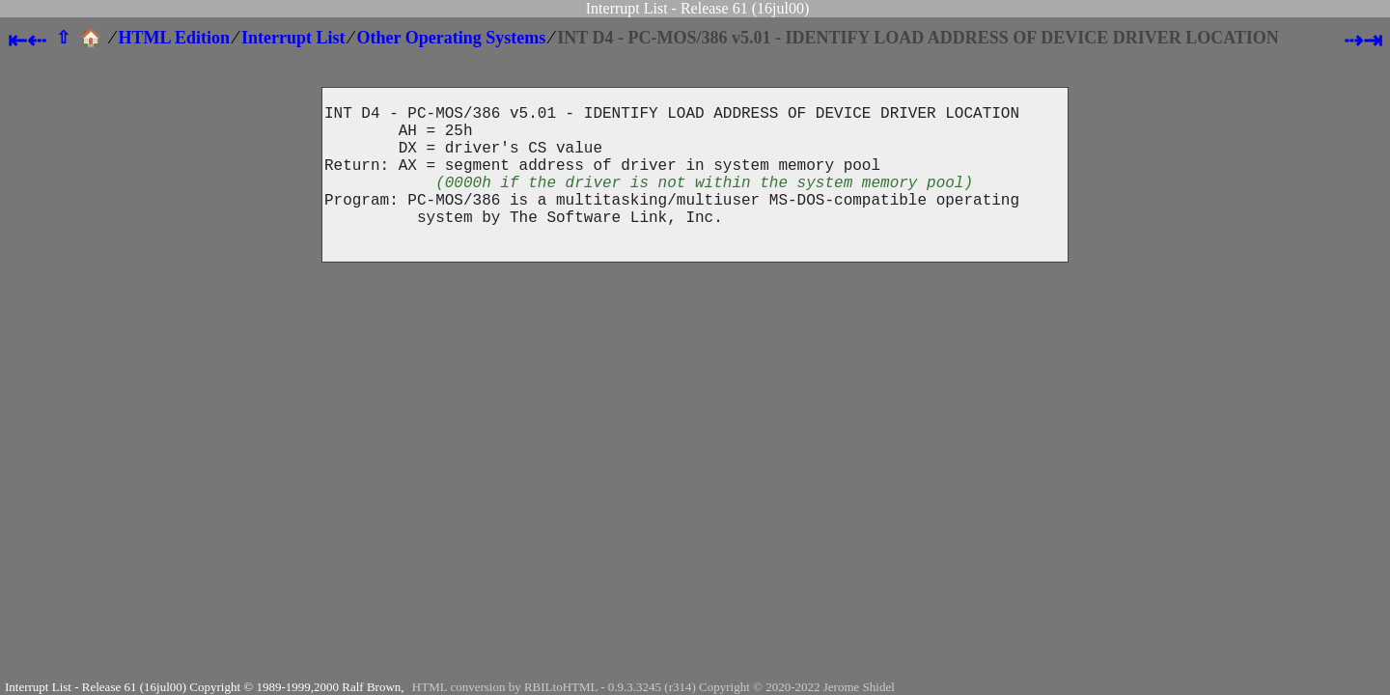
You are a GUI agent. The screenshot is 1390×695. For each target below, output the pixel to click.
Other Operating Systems (451, 37)
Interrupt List (293, 37)
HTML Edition (175, 37)
